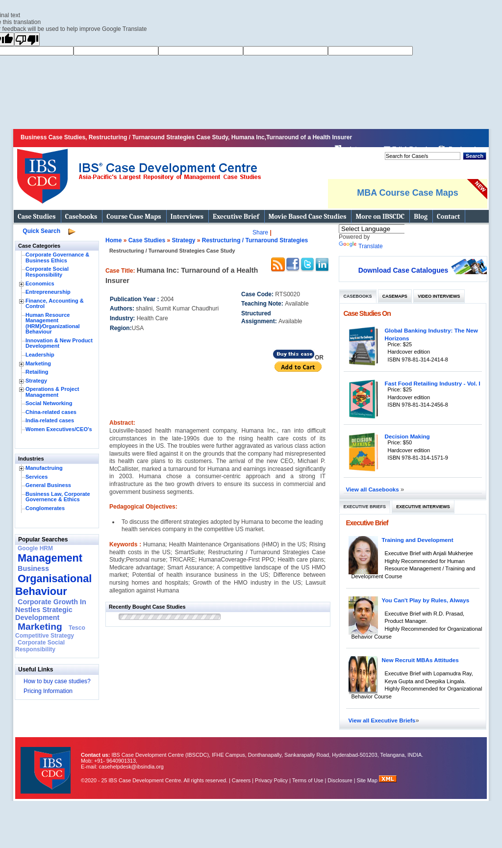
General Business (48, 485)
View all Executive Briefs (382, 720)
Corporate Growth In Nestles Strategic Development (50, 609)
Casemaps (394, 296)
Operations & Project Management (52, 392)
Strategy (36, 381)
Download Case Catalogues (403, 270)
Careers (241, 780)
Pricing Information (48, 691)
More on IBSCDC (379, 216)
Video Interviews (439, 296)
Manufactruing (44, 468)
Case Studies (37, 216)
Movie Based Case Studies (308, 216)
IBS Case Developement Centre (47, 764)
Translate (361, 246)
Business (33, 568)
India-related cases (49, 420)
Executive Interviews (423, 506)
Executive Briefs (365, 506)
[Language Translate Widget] (384, 228)
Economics (39, 283)
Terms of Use (308, 780)
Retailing (36, 372)
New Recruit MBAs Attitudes (420, 660)
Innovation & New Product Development (59, 343)
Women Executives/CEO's (58, 429)
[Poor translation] (27, 39)
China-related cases (50, 412)
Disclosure (339, 780)
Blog (420, 216)
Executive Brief (236, 216)
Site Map (368, 780)
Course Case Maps (133, 216)
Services (36, 477)
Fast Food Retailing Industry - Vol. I (432, 383)
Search (474, 156)
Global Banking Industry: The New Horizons (431, 334)
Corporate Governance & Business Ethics (57, 257)
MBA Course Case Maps (407, 193)
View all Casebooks (373, 489)
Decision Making (407, 436)
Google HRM (35, 548)
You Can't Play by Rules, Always (426, 600)
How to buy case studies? (57, 681)
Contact (448, 216)
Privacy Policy (271, 780)
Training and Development (417, 540)
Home (113, 240)
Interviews (187, 216)
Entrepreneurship (48, 292)
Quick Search (41, 231)
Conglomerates (45, 508)
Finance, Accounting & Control (54, 303)
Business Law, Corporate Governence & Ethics (57, 497)
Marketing (38, 363)
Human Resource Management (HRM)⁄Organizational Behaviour (52, 323)
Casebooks (81, 216)
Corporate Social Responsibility (47, 272)
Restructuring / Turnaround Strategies (255, 240)
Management (50, 558)
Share (260, 232)
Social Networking (48, 403)
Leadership (39, 355)
